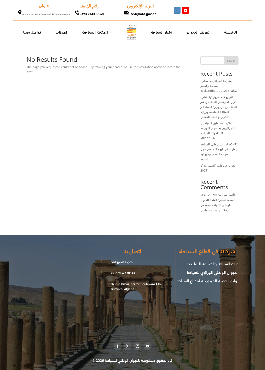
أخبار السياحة (161, 32)
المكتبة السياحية (95, 32)
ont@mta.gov (122, 262)
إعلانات (61, 32)
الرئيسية (230, 32)
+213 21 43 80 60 (92, 14)
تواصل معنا (32, 32)
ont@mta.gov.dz (143, 14)
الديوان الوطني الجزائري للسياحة (212, 273)
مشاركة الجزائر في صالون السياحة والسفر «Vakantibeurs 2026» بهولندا (218, 86)
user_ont (206, 194)
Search (231, 61)
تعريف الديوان (198, 32)
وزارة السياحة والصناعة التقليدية (212, 264)
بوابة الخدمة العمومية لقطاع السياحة (207, 281)
